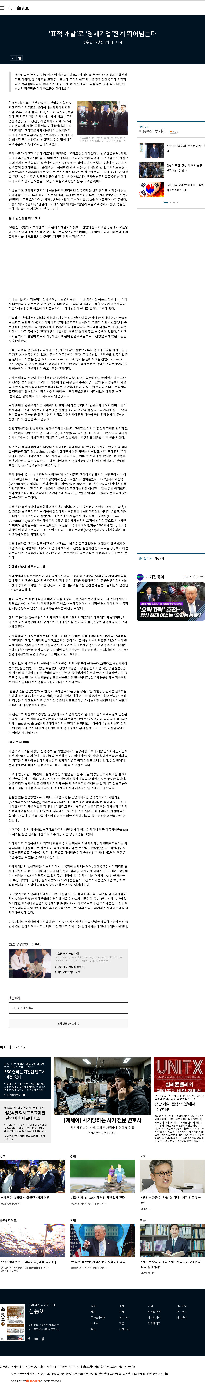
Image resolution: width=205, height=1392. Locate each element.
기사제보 (181, 1306)
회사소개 (16, 1366)
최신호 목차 (154, 1311)
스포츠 (94, 1323)
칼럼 (93, 1329)
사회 (93, 1311)
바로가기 (190, 577)
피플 (121, 1323)
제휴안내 (51, 1366)
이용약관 (74, 1366)
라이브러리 (154, 1317)
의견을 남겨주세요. (23, 1008)
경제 (121, 1306)
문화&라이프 (98, 1317)
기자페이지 (154, 1323)
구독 (37, 944)
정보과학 (124, 1317)
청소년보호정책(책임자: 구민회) (118, 1366)
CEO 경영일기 (19, 944)
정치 (93, 1306)
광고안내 (181, 1317)
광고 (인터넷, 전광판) (33, 1366)
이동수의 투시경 (152, 131)
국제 (121, 1311)
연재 (150, 1306)
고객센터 (62, 1366)
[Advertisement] (46, 267)
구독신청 (181, 1311)
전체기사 (124, 1329)
